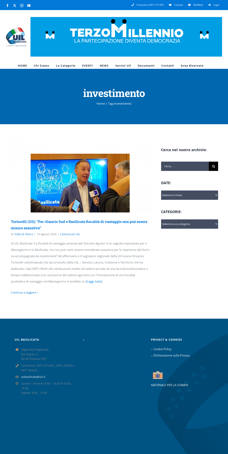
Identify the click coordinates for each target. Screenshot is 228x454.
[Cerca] (213, 166)
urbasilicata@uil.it (33, 377)
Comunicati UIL (70, 234)
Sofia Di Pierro (23, 234)
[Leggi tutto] (94, 281)
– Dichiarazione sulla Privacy (170, 355)
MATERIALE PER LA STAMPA (169, 385)
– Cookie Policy (161, 349)
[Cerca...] (185, 166)
